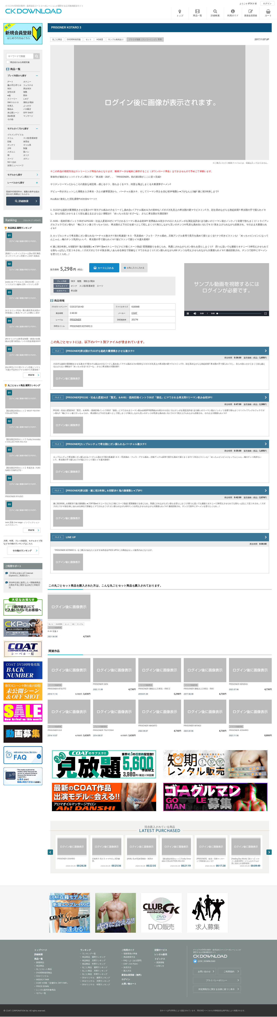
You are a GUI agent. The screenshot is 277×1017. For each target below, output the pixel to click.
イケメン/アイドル (15, 135)
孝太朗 (74, 290)
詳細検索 (23, 201)
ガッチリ (11, 145)
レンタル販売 (160, 954)
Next (269, 852)
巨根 (9, 141)
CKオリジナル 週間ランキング (96, 978)
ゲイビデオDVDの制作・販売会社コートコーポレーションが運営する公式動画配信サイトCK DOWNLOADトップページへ (33, 11)
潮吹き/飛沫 (89, 281)
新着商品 (40, 962)
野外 (25, 95)
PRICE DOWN (42, 986)
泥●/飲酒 (11, 116)
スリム (10, 138)
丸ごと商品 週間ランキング (94, 967)
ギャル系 (27, 145)
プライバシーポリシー (216, 980)
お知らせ (160, 966)
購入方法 (127, 971)
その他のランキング (22, 550)
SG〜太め (11, 162)
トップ (180, 15)
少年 (9, 148)
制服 (25, 148)
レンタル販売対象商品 (46, 990)
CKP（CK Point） (131, 964)
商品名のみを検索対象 (20, 62)
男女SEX (27, 88)
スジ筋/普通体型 (87, 286)
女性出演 (11, 92)
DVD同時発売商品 (44, 973)
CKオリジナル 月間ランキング (96, 981)
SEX (73, 281)
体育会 (26, 141)
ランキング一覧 (89, 953)
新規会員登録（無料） (132, 975)
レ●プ (25, 99)
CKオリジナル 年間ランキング (96, 984)
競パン (26, 152)
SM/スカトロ (13, 102)
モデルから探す (14, 175)
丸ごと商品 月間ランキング (94, 971)
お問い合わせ (204, 971)
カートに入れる (106, 268)
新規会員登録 (250, 15)
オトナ (74, 286)
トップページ (40, 950)
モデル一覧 (41, 993)
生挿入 (10, 106)
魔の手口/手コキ (14, 85)
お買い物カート (129, 984)
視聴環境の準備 (130, 953)
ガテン (26, 159)
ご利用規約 (229, 971)
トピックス (159, 959)
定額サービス (160, 950)
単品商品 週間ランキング (93, 957)
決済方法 (127, 967)
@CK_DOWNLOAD (206, 961)
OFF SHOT (28, 113)
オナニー (27, 82)
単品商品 (40, 966)
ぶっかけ (27, 106)
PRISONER (75, 319)
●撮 (9, 95)
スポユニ (11, 152)
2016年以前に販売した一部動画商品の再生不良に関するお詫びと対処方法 (24, 585)
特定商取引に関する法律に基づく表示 (217, 989)
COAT (134, 313)
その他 (10, 119)
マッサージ (28, 116)
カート (268, 15)
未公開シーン (13, 113)
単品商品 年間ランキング (93, 964)
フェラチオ (28, 85)
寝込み (10, 109)
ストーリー (12, 99)
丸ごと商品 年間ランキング (94, 974)
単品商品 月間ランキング (93, 960)
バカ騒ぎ (27, 109)
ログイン (267, 3)
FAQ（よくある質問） (133, 960)
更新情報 (160, 962)
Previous (50, 852)
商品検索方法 (129, 957)
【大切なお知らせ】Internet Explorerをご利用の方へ (21, 574)
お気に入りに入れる (135, 268)
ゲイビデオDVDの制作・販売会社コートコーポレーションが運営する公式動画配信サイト (44, 6)
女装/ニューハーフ (15, 165)
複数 (79, 281)
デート (10, 82)
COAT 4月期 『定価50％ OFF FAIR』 (52, 983)
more (31, 374)
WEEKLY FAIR (42, 979)
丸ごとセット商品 (44, 969)
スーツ (100, 286)
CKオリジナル (42, 976)
